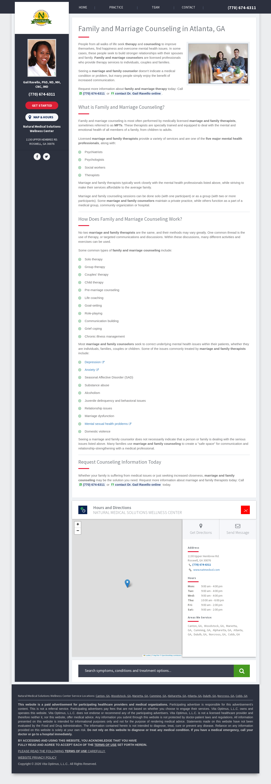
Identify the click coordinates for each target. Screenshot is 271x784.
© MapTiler (156, 655)
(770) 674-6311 (242, 7)
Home (83, 7)
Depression (93, 362)
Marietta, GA (140, 696)
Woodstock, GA (121, 696)
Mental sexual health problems (106, 423)
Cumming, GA (157, 696)
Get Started (42, 105)
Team (155, 7)
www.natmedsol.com (206, 570)
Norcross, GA (225, 696)
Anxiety (90, 369)
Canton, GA (103, 696)
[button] (127, 583)
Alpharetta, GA (177, 696)
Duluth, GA (209, 696)
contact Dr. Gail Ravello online (138, 93)
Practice (116, 7)
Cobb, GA (241, 696)
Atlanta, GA (195, 696)
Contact (188, 7)
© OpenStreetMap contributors (170, 655)
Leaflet (147, 655)
